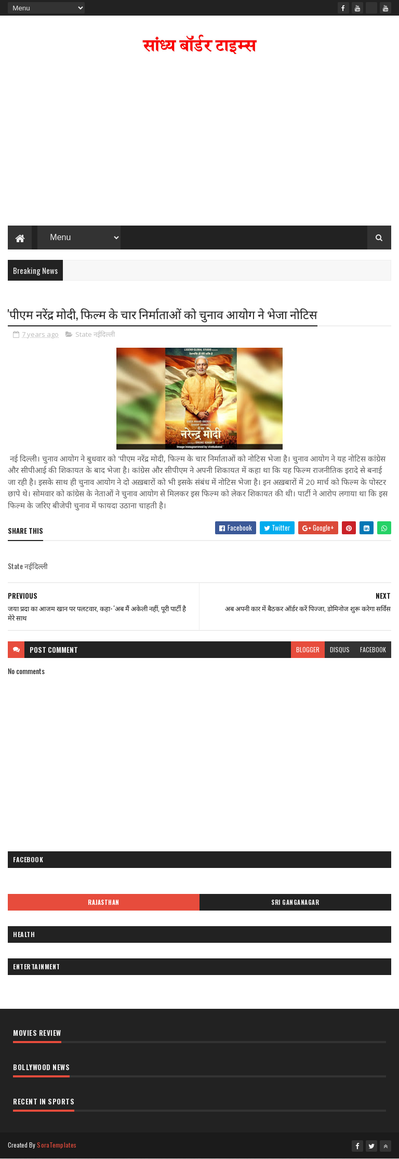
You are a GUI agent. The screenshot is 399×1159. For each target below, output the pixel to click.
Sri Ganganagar (295, 902)
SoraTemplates (56, 1144)
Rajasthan (103, 902)
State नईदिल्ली (95, 334)
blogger (308, 649)
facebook (373, 649)
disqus (340, 649)
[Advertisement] (199, 142)
